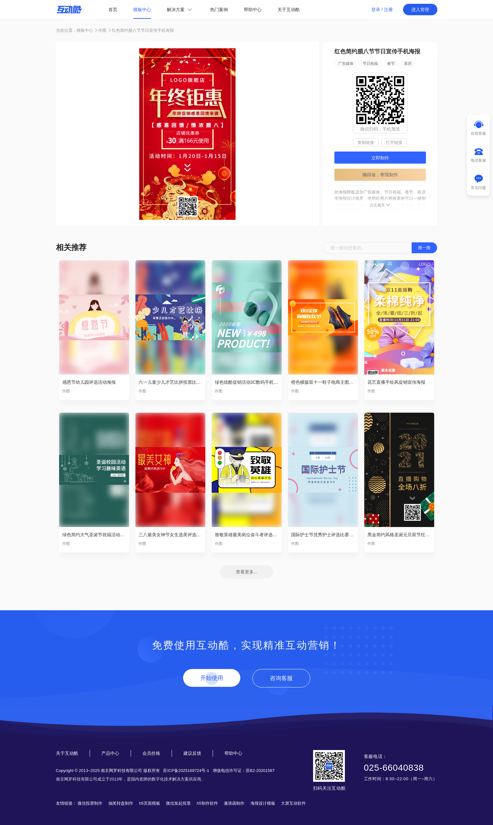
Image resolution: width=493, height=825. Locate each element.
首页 (112, 9)
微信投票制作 (90, 803)
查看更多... (246, 571)
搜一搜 (424, 247)
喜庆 (408, 63)
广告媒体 (345, 63)
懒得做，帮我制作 (380, 174)
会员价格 (151, 753)
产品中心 (110, 753)
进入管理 (420, 9)
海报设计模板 (262, 803)
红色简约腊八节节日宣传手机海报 (143, 30)
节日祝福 (370, 63)
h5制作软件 (207, 803)
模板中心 (142, 9)
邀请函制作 (234, 803)
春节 (391, 63)
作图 (102, 30)
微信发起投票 (178, 803)
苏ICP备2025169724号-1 (186, 770)
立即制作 (380, 157)
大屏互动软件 (293, 803)
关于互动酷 (288, 9)
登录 (375, 9)
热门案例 (219, 9)
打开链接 (394, 142)
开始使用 (211, 678)
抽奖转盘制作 (120, 803)
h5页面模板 (149, 803)
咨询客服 (281, 678)
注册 (388, 9)
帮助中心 (253, 9)
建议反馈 (192, 753)
